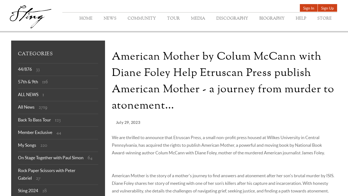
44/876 (25, 69)
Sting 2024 (28, 190)
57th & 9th (28, 81)
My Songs (27, 145)
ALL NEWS (28, 94)
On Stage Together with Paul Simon (51, 157)
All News (26, 107)
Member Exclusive (35, 132)
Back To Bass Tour (34, 119)
